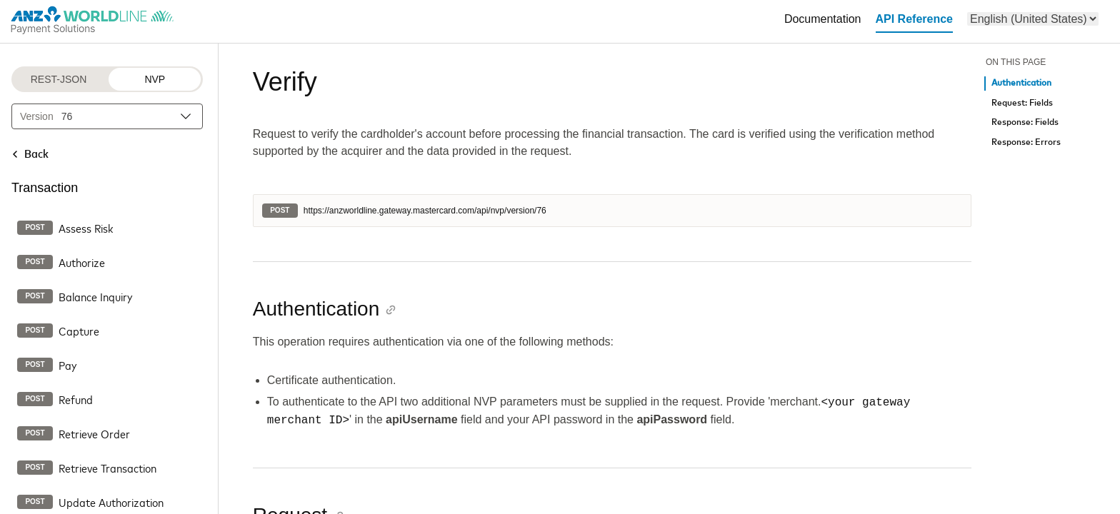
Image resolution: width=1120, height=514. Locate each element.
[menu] (1033, 19)
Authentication (1021, 83)
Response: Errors (1026, 142)
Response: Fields (1025, 122)
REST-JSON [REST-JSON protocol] (59, 79)
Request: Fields (1022, 103)
